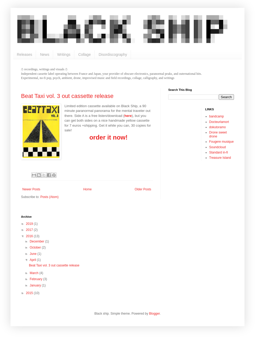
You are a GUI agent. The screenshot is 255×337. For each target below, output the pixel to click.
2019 (30, 224)
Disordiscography (113, 54)
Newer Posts (31, 189)
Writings (63, 54)
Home (87, 189)
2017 (30, 230)
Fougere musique (221, 141)
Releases (24, 54)
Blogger (154, 313)
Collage (84, 54)
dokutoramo (217, 127)
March (34, 273)
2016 (30, 236)
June (33, 254)
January (36, 285)
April (33, 260)
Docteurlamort (219, 122)
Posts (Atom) (49, 197)
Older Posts (143, 189)
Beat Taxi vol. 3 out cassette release (67, 96)
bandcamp (216, 116)
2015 (30, 293)
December (37, 241)
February (36, 279)
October (36, 247)
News (44, 54)
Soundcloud (217, 147)
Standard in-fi (218, 152)
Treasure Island (220, 158)
